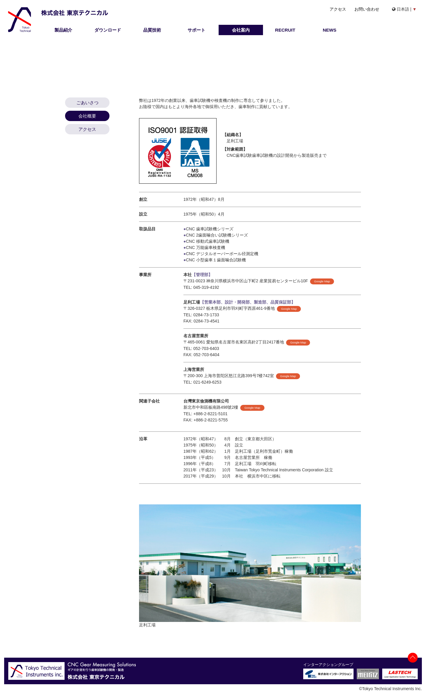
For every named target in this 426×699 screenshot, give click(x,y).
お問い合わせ (366, 9)
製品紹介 (63, 29)
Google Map (322, 281)
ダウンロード (107, 29)
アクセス (338, 9)
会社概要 (87, 115)
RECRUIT (285, 29)
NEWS (329, 29)
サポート (196, 29)
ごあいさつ (87, 102)
